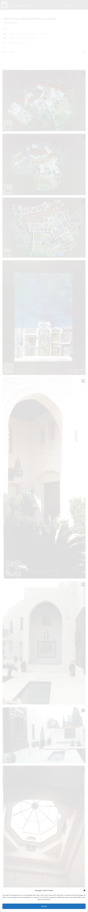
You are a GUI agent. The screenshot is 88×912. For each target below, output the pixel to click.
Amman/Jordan (21, 43)
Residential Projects (37, 34)
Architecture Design (22, 34)
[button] (84, 890)
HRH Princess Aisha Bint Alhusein (25, 38)
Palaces (48, 34)
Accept (44, 906)
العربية (63, 5)
